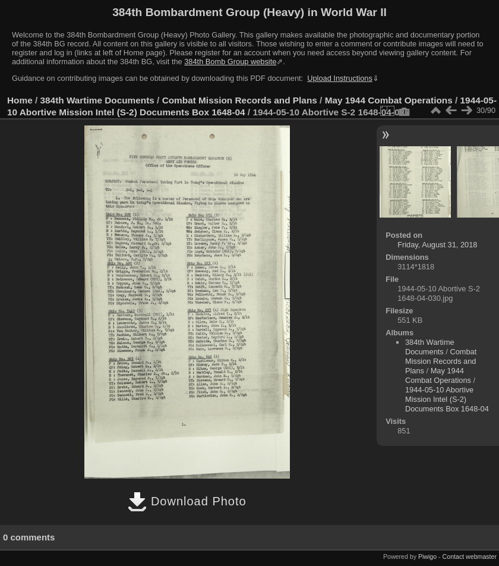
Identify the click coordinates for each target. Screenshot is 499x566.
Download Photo (187, 501)
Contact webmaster (470, 556)
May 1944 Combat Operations (389, 100)
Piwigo (427, 556)
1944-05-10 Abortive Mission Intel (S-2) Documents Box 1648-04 (447, 399)
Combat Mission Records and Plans (239, 100)
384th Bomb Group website (230, 61)
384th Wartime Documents (97, 100)
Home (20, 100)
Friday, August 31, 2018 (437, 244)
